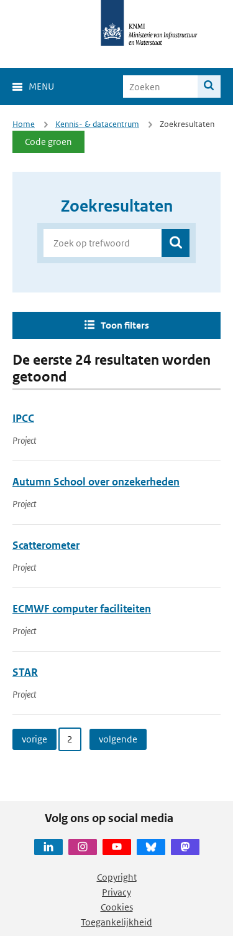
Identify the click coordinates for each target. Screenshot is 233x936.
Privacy (116, 892)
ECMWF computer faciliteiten (81, 608)
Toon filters (125, 325)
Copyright (117, 877)
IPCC (23, 418)
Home (23, 124)
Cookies (117, 907)
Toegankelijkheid (116, 922)
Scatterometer (46, 545)
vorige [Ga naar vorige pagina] (34, 739)
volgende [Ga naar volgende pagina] (118, 739)
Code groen (48, 141)
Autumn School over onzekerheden (96, 482)
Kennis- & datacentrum (97, 124)
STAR (25, 672)
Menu (41, 86)
